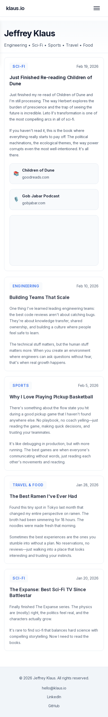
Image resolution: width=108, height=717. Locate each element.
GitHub (54, 706)
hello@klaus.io (54, 688)
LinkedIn (54, 697)
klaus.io (15, 8)
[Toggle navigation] (97, 8)
